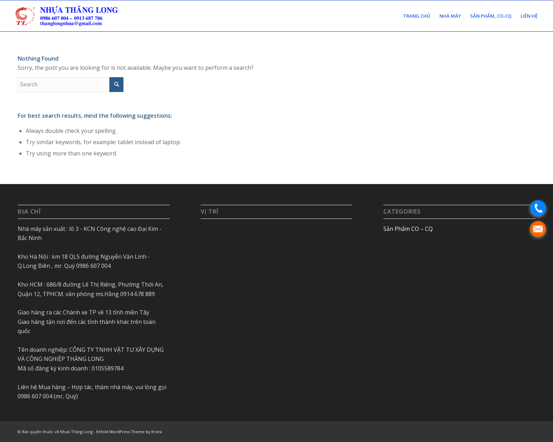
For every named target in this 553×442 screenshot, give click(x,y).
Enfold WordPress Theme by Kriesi (129, 431)
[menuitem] (417, 15)
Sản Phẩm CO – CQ (408, 229)
